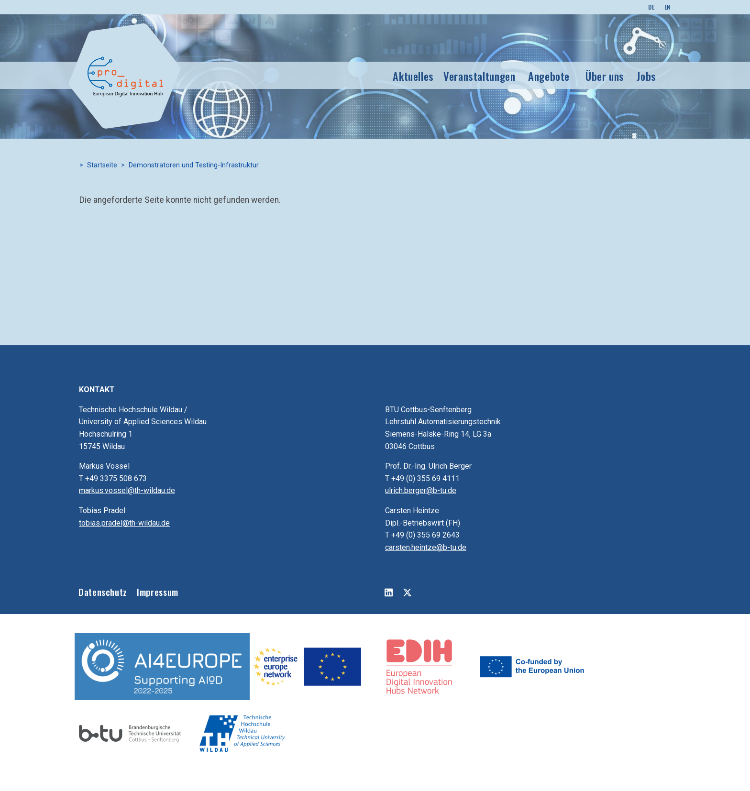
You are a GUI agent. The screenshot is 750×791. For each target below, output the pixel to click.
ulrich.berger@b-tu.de (420, 490)
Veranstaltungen (479, 76)
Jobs (646, 76)
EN (667, 7)
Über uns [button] (604, 76)
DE (651, 7)
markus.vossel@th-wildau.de (127, 490)
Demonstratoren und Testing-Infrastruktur (194, 165)
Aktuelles (413, 76)
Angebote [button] (549, 76)
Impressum (157, 592)
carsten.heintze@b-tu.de (425, 547)
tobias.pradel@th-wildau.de (124, 522)
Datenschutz (102, 592)
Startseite (102, 165)
